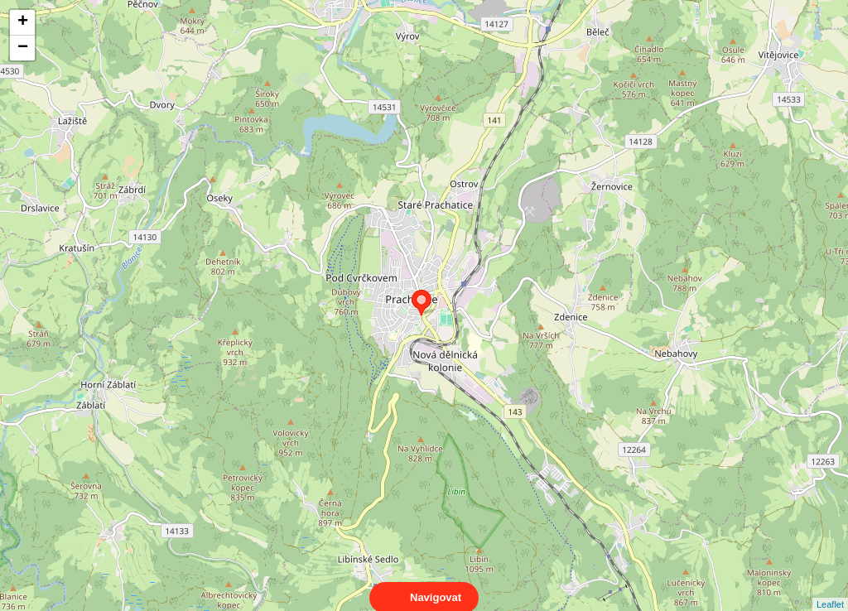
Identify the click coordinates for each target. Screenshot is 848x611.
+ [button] (22, 22)
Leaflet (830, 589)
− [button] (22, 48)
